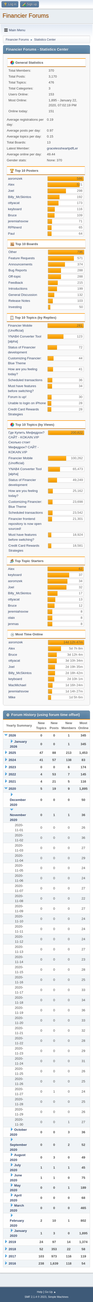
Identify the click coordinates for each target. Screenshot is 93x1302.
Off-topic (14, 276)
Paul (11, 233)
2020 (12, 789)
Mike (11, 697)
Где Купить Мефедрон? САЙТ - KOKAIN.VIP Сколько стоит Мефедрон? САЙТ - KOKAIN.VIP (26, 442)
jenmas (13, 624)
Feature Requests (21, 258)
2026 (12, 735)
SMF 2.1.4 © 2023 (35, 1296)
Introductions (17, 288)
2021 (12, 781)
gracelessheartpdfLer (62, 148)
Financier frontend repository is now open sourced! (24, 524)
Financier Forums (25, 15)
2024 (12, 760)
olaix (11, 618)
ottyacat (14, 203)
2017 (12, 1256)
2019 (12, 1242)
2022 (12, 774)
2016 (12, 1263)
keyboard (15, 209)
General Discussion (22, 295)
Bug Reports (17, 270)
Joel (11, 191)
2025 (12, 753)
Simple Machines (58, 1296)
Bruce (12, 215)
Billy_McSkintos (19, 197)
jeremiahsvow (18, 221)
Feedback (15, 282)
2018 (12, 1249)
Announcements (20, 264)
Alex (11, 184)
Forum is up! (17, 397)
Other (12, 252)
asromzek (15, 178)
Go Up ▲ (50, 1291)
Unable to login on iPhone (27, 403)
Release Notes (19, 301)
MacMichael (17, 685)
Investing (15, 307)
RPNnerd (15, 227)
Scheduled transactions (25, 380)
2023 (12, 767)
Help (39, 1291)
